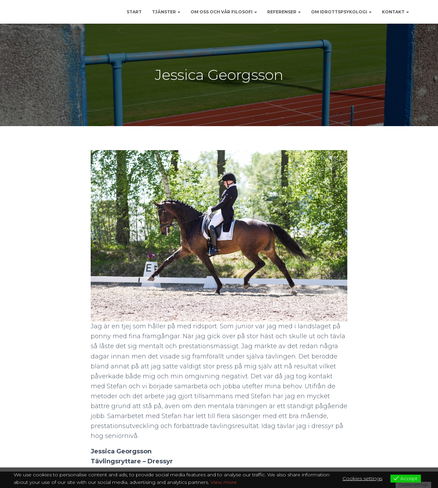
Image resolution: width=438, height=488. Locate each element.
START (134, 11)
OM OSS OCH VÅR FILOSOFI (224, 11)
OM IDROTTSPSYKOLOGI (341, 11)
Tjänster (166, 11)
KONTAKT (395, 11)
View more (223, 482)
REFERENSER (284, 11)
